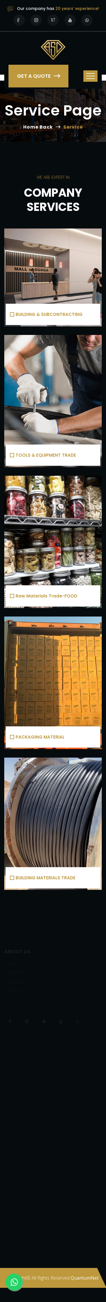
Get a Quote (38, 75)
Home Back (38, 127)
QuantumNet (85, 1278)
